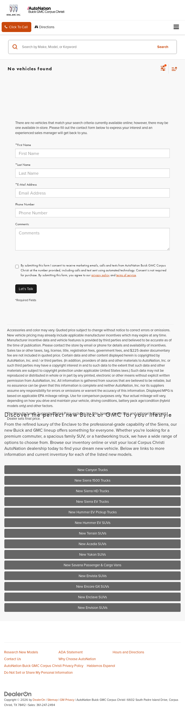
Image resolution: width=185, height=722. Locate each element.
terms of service (126, 275)
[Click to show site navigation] (176, 27)
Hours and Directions (128, 652)
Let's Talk (26, 288)
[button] (16, 27)
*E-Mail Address (26, 184)
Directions (44, 26)
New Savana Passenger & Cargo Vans (92, 564)
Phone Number (25, 204)
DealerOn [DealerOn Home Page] (39, 700)
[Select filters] (163, 68)
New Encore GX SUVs (92, 586)
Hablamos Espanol (101, 665)
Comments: (22, 224)
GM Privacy (67, 700)
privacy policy (100, 275)
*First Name (23, 145)
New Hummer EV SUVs (92, 522)
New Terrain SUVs (92, 533)
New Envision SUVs (92, 607)
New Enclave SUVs (92, 596)
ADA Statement (70, 652)
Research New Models (21, 652)
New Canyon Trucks (93, 469)
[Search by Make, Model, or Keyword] (86, 46)
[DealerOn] (18, 693)
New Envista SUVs (93, 575)
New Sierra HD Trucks (92, 490)
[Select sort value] (173, 69)
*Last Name (22, 165)
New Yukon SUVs (92, 554)
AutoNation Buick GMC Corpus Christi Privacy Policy (43, 665)
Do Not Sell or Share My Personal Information (38, 672)
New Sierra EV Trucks (92, 501)
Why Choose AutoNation (77, 658)
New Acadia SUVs (92, 543)
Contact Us (12, 658)
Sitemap (52, 700)
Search (162, 46)
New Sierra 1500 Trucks (92, 480)
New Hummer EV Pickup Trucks (93, 512)
